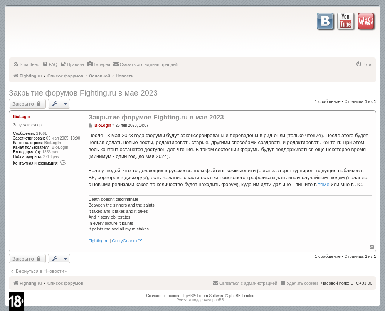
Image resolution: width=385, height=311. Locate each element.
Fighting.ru (99, 241)
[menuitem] (26, 64)
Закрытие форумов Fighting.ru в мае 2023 (83, 93)
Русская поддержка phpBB (200, 300)
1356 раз (50, 152)
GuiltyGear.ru (124, 241)
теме (323, 184)
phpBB (187, 296)
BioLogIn (21, 116)
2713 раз (51, 157)
